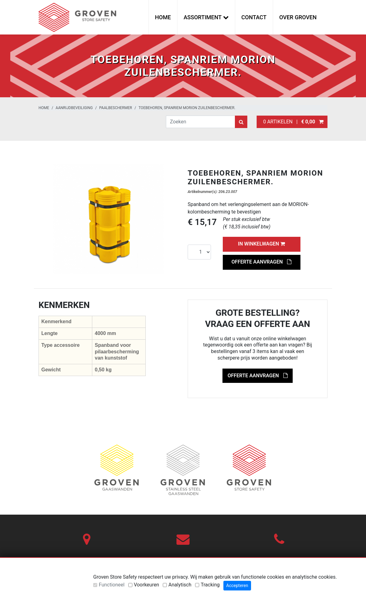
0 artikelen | (292, 122)
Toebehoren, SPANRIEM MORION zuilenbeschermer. (187, 108)
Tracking (210, 585)
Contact (254, 17)
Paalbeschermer (115, 108)
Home (163, 17)
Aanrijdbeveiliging (74, 108)
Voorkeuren (146, 585)
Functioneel (112, 585)
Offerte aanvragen (261, 262)
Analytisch (179, 585)
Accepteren (237, 585)
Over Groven (298, 17)
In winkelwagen (261, 244)
